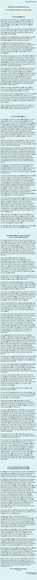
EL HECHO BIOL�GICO (18, 116)
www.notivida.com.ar (30, 1)
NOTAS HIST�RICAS (18, 17)
